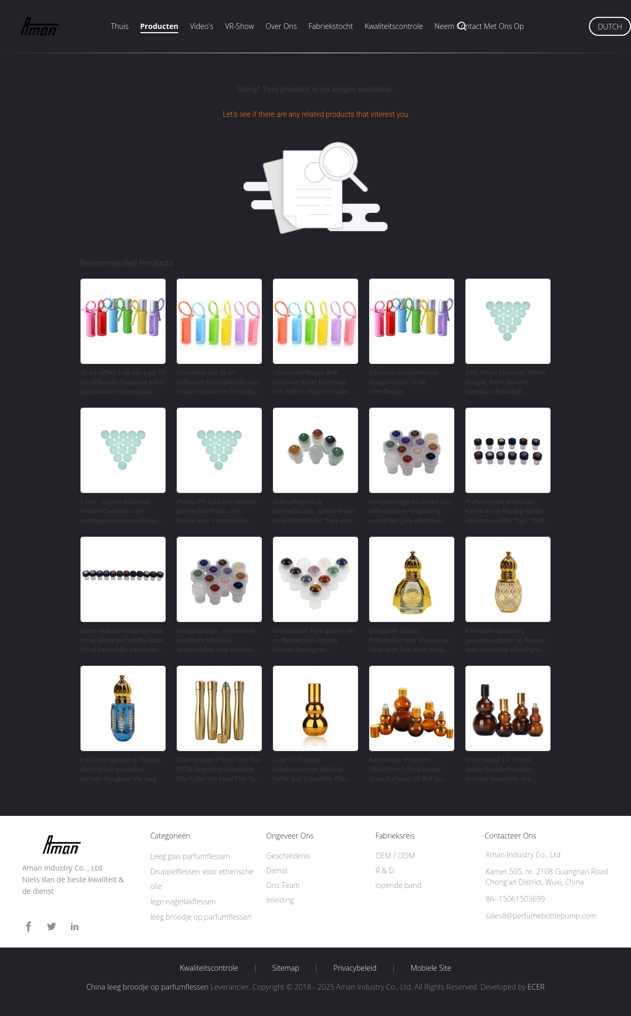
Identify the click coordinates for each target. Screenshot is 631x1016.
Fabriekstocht (330, 26)
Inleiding (280, 900)
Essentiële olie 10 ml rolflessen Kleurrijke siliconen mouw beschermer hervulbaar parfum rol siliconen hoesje (219, 383)
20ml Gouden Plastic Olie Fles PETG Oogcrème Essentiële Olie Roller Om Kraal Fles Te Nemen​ (219, 770)
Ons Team (283, 885)
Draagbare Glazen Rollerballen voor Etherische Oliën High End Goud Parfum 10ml (409, 641)
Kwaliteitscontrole (393, 26)
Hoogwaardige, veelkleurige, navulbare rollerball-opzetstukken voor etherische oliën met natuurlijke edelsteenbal (219, 641)
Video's (201, 26)
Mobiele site (431, 968)
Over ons (281, 26)
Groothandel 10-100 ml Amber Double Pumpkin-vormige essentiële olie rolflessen (500, 770)
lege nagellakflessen (183, 901)
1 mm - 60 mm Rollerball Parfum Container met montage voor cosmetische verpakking (119, 512)
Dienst (276, 870)
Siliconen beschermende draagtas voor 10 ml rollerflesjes (404, 382)
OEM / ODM (395, 856)
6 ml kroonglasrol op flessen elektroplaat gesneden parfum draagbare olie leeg (120, 769)
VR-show (239, 26)
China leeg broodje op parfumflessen (147, 987)
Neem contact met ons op (479, 26)
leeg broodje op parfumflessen (201, 917)
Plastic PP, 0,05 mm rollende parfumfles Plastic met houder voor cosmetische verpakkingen (217, 512)
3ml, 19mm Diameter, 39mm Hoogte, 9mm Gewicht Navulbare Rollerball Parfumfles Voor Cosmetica (505, 383)
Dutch (610, 27)
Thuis (120, 26)
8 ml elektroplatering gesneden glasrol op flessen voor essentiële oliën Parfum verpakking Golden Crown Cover (506, 641)
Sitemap (285, 968)
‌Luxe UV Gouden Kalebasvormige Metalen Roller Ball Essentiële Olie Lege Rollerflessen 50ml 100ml (309, 770)
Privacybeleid (354, 968)
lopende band (398, 885)
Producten (159, 26)
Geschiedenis (288, 856)
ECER (535, 987)
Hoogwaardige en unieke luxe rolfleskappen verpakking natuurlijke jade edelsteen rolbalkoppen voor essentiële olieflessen (410, 512)
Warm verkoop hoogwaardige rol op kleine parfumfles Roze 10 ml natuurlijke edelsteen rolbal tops (122, 641)
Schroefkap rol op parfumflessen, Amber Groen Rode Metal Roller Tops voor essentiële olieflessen (314, 512)
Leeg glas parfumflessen (190, 856)
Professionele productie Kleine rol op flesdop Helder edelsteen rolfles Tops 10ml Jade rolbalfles (504, 512)
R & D (384, 870)
